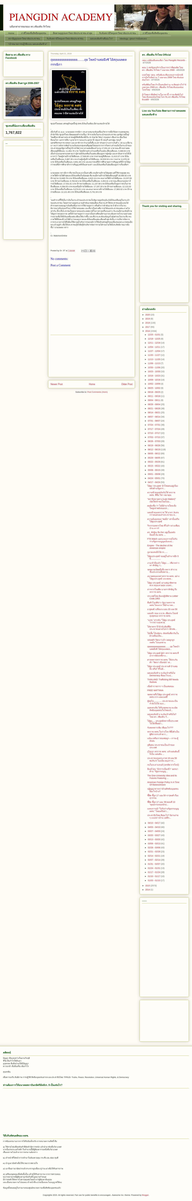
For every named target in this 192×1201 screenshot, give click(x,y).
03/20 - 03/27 (154, 835)
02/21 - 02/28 (154, 851)
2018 (148, 323)
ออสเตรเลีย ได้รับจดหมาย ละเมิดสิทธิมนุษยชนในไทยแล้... (162, 708)
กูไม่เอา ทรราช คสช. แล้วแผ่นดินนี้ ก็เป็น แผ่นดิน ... (163, 752)
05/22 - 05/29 (154, 462)
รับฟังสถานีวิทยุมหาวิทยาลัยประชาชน (117, 33)
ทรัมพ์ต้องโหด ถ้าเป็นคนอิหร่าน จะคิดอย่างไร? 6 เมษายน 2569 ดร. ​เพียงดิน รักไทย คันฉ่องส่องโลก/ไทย (164, 87)
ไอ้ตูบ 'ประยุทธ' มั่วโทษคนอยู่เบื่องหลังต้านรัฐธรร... (162, 487)
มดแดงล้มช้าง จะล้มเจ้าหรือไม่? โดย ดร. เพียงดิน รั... (161, 715)
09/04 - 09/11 (154, 400)
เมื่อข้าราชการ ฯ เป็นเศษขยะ (160, 686)
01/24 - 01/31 (154, 868)
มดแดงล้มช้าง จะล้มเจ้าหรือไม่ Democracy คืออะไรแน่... (161, 674)
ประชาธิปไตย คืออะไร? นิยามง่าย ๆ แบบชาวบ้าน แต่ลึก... (162, 816)
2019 (148, 319)
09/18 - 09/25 (154, 392)
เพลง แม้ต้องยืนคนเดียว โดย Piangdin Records (163, 60)
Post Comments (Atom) (97, 392)
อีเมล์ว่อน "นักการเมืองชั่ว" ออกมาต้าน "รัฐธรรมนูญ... (162, 770)
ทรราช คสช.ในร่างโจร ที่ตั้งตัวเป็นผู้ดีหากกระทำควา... (163, 732)
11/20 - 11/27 (154, 355)
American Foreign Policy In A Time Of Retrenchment (163, 783)
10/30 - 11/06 (154, 367)
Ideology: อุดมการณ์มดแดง (133, 38)
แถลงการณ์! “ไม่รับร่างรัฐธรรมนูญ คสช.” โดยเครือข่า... (163, 809)
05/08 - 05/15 (154, 470)
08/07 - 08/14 (154, 417)
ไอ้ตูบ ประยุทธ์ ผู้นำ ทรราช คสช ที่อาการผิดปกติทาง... (163, 654)
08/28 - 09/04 (154, 404)
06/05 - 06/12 (154, 453)
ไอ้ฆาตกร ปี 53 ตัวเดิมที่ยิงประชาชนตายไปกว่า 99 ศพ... (162, 627)
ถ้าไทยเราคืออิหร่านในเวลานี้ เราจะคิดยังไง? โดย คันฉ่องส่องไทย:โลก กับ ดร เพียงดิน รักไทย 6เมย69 (163, 97)
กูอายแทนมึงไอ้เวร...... (157, 552)
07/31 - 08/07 (154, 421)
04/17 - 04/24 (154, 482)
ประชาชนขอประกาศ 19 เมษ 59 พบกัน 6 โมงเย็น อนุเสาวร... (162, 759)
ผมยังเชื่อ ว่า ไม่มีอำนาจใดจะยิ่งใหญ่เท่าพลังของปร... (161, 506)
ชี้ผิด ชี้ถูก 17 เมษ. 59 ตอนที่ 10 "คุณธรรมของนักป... (161, 803)
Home (11, 33)
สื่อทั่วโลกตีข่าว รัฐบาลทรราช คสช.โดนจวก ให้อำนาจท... (161, 603)
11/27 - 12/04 (154, 351)
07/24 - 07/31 (154, 425)
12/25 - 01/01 (154, 334)
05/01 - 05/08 (154, 474)
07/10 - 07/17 (154, 433)
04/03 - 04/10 (154, 827)
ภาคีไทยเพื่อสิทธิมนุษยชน (33, 33)
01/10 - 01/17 (154, 876)
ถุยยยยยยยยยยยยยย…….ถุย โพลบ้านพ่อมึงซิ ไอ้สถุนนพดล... (163, 647)
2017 (148, 327)
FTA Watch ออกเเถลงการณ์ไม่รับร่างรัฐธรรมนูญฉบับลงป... (162, 540)
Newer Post (57, 384)
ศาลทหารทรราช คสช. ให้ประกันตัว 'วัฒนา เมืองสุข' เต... (162, 661)
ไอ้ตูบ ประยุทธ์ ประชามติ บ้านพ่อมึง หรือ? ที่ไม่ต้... (162, 667)
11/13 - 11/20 (154, 359)
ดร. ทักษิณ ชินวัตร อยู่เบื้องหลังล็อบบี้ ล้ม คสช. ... (161, 533)
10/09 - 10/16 (154, 380)
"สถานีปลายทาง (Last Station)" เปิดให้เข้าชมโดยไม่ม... (161, 500)
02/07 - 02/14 (154, 860)
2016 (148, 331)
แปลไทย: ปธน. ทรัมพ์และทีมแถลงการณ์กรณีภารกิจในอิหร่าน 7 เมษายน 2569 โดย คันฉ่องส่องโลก (163, 77)
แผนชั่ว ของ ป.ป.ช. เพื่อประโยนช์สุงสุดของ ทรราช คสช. (162, 614)
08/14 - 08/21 (154, 412)
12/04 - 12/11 (154, 347)
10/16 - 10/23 (154, 375)
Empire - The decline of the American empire (159, 546)
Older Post (126, 384)
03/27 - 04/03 (154, 831)
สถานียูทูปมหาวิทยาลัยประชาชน (24, 38)
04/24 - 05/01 (154, 478)
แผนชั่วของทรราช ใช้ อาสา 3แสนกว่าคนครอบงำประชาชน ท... (163, 513)
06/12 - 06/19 (154, 449)
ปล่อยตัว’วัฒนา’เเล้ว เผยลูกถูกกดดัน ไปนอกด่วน (160, 641)
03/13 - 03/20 (154, 839)
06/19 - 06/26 (154, 445)
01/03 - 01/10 (154, 880)
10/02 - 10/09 (154, 384)
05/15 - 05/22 (154, 466)
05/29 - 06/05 (154, 458)
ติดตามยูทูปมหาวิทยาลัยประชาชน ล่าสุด (72, 33)
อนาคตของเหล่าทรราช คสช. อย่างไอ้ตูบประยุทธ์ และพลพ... (163, 577)
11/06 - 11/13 (154, 363)
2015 (148, 885)
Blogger (145, 1195)
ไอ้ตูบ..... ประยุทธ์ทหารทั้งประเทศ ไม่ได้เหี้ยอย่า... (162, 722)
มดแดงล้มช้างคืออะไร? (101, 38)
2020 (148, 314)
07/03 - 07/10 (154, 437)
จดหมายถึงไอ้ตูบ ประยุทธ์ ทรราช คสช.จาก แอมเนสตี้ (162, 695)
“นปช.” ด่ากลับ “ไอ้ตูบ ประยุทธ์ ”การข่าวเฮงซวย (161, 621)
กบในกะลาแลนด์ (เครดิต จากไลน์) (163, 765)
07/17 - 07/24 (154, 429)
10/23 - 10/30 (154, 371)
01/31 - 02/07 (154, 864)
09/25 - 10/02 (154, 388)
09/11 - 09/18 (154, 396)
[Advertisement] (91, 356)
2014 (148, 889)
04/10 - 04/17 (154, 823)
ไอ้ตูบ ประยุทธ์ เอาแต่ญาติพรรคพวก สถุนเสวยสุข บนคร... (161, 584)
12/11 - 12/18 (154, 343)
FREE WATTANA (155, 690)
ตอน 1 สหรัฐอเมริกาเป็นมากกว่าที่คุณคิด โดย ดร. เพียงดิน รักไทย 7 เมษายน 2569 (162, 68)
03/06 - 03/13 (154, 843)
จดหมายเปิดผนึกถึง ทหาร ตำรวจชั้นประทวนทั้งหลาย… (162, 570)
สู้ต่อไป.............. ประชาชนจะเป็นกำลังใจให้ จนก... (162, 702)
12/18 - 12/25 (154, 339)
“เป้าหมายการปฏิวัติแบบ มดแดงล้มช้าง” (27, 44)
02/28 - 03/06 (154, 847)
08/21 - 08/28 (154, 408)
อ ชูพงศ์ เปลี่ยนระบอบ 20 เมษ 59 (162, 609)
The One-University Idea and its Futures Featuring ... (162, 776)
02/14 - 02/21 (154, 856)
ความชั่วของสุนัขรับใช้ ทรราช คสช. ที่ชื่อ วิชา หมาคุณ (161, 493)
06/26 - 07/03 (154, 441)
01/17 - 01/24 (154, 872)
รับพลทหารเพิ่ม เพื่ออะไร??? (160, 727)
